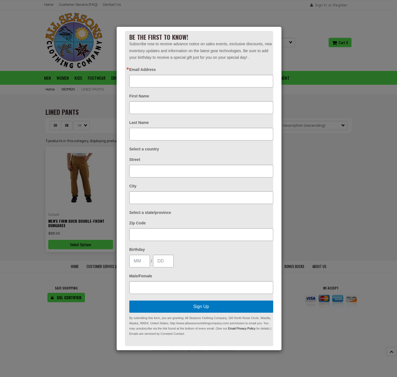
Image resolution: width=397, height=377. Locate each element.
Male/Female (140, 276)
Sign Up (201, 306)
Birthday (137, 249)
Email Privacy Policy (242, 328)
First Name (139, 96)
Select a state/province (150, 212)
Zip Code (137, 223)
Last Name (139, 122)
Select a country (144, 149)
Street (134, 159)
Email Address (142, 69)
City (132, 186)
